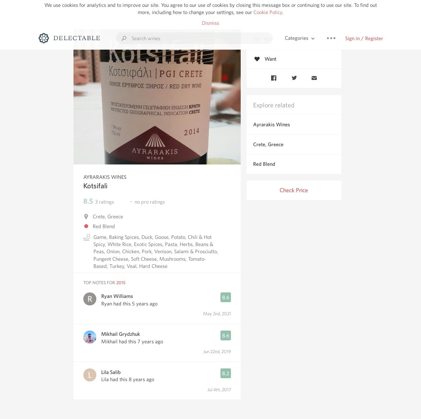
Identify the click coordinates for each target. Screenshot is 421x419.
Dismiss (210, 23)
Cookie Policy (267, 12)
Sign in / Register (364, 38)
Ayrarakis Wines (271, 124)
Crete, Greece (268, 144)
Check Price (294, 190)
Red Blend (264, 164)
